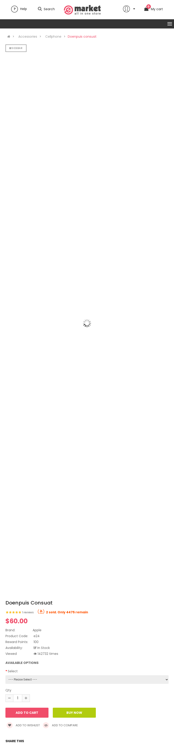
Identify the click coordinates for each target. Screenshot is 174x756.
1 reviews (28, 612)
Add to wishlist (23, 725)
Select (13, 671)
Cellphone (53, 36)
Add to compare (60, 725)
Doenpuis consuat (82, 36)
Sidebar (16, 48)
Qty (8, 690)
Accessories (27, 36)
